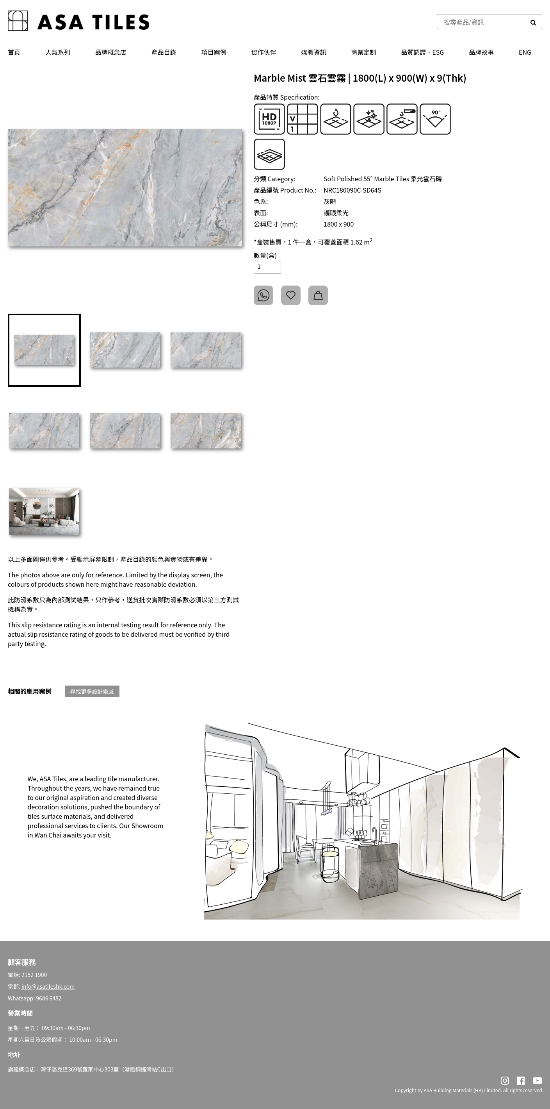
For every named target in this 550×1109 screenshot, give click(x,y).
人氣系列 (57, 52)
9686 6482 (48, 998)
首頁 (14, 52)
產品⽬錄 (163, 52)
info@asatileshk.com (48, 986)
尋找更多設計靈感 (92, 691)
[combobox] (481, 21)
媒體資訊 (313, 52)
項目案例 (213, 52)
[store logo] (78, 22)
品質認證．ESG (422, 52)
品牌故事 (481, 52)
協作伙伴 (263, 52)
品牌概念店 (110, 52)
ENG (525, 52)
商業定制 (363, 52)
